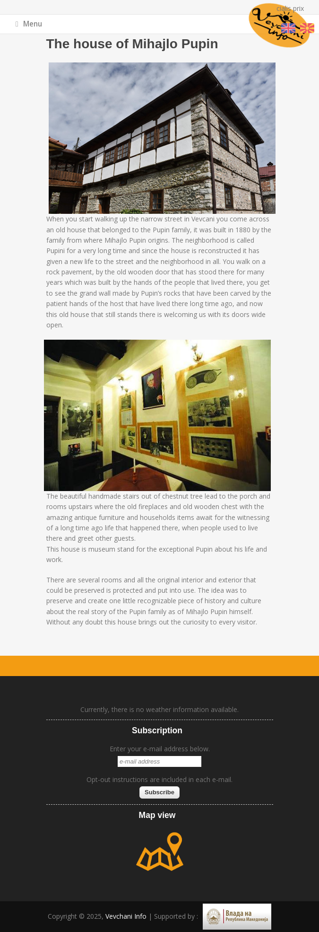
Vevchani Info (126, 916)
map (159, 851)
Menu (29, 24)
